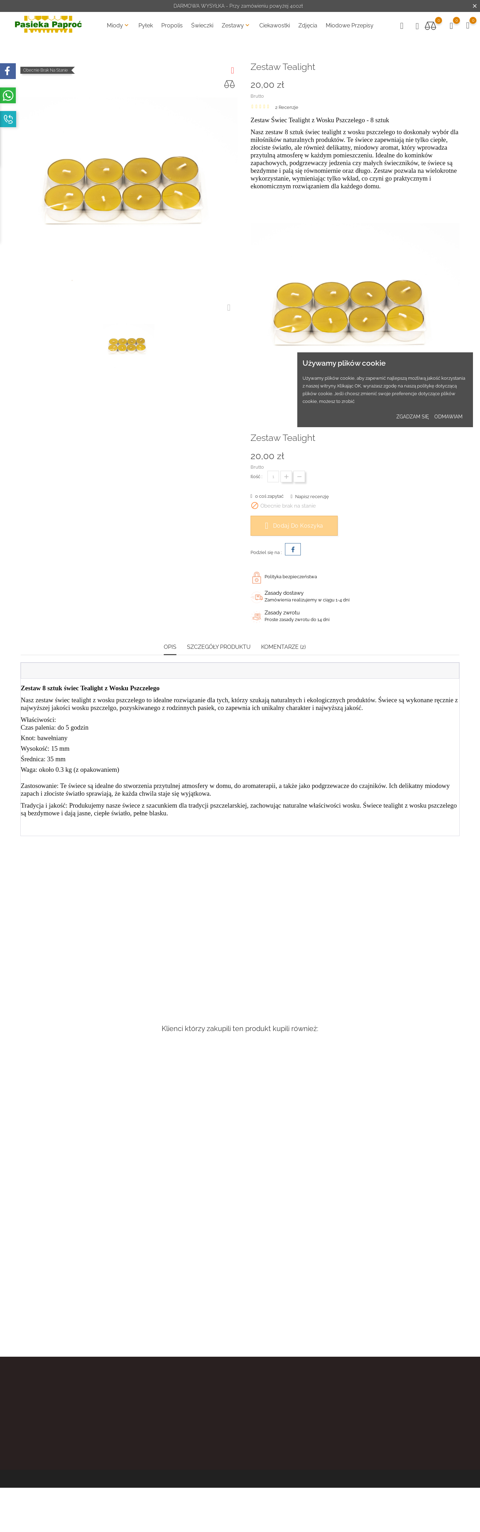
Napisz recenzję (311, 496)
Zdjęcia (307, 25)
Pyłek (145, 25)
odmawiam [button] (448, 416)
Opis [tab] (170, 647)
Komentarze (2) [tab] (283, 647)
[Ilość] (273, 476)
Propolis (172, 25)
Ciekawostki (274, 25)
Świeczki (202, 25)
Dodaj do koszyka (294, 525)
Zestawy (236, 26)
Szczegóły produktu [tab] (219, 647)
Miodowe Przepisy (350, 25)
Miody (118, 26)
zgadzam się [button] (412, 416)
